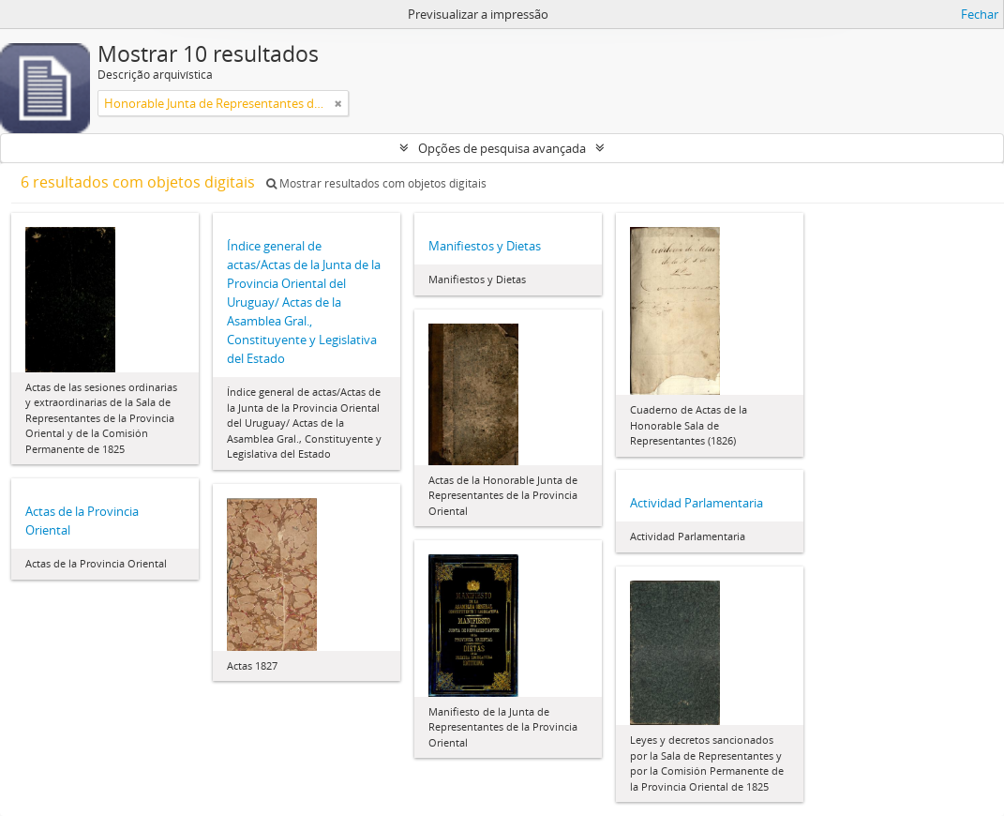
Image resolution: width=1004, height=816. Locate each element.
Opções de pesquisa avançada (502, 148)
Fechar (979, 14)
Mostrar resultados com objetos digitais (376, 183)
